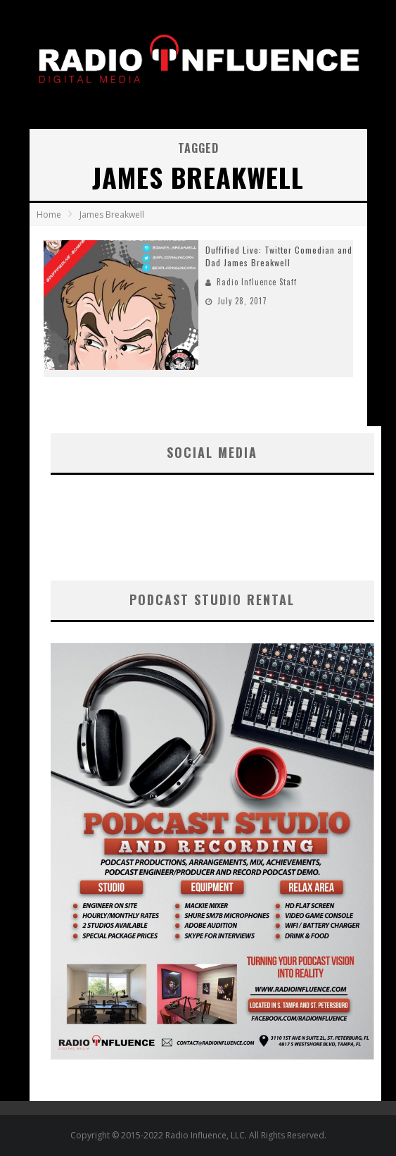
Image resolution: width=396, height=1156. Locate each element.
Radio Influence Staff (257, 281)
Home (49, 214)
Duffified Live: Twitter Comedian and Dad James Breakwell (278, 256)
